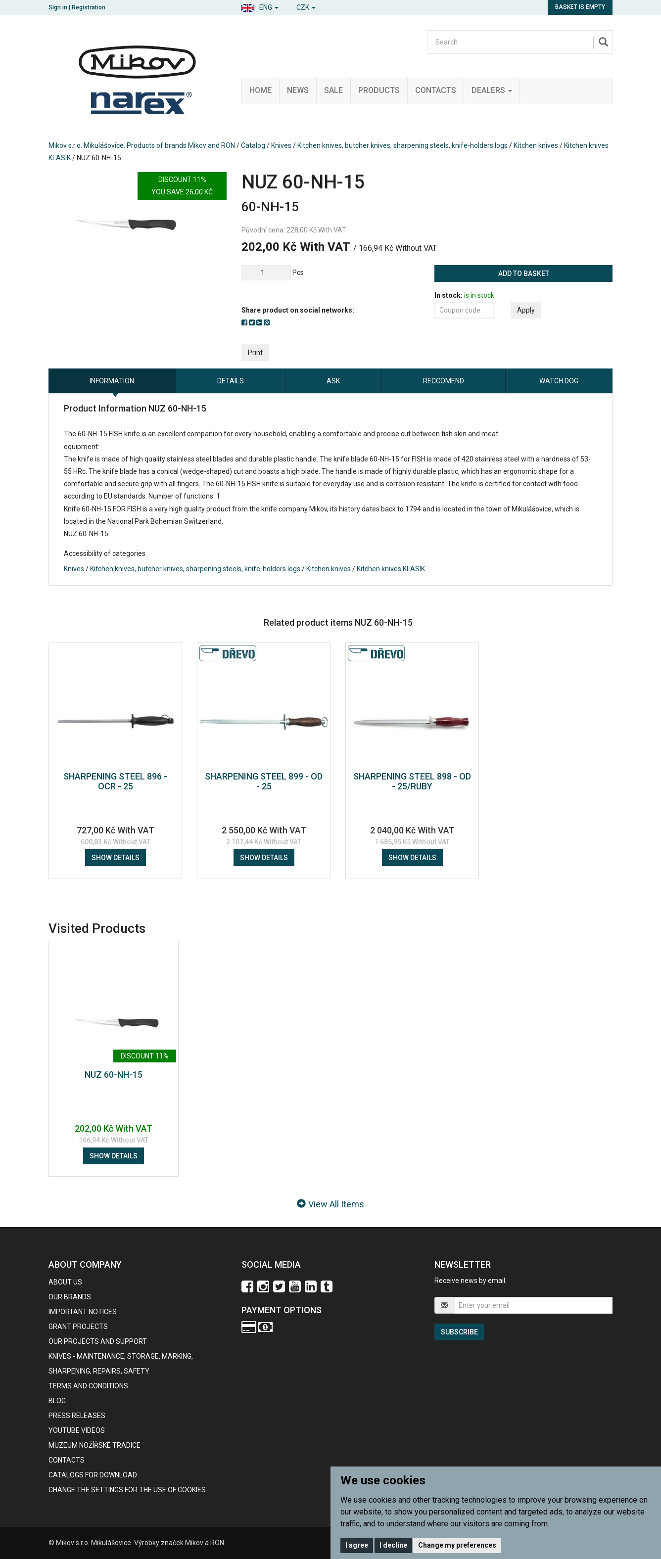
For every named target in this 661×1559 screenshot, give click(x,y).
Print (255, 353)
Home (260, 90)
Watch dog (558, 381)
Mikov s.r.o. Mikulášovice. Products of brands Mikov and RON (141, 145)
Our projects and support (97, 1341)
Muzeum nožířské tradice (94, 1445)
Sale (333, 90)
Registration (88, 7)
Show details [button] (116, 858)
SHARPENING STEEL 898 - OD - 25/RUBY (412, 781)
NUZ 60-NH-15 (113, 1074)
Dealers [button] (492, 90)
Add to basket (523, 273)
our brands (69, 1297)
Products (379, 90)
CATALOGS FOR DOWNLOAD (92, 1475)
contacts (66, 1460)
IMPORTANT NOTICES (82, 1312)
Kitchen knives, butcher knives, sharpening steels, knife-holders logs (402, 145)
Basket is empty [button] (580, 6)
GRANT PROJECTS (78, 1326)
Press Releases (76, 1416)
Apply (526, 310)
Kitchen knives (537, 145)
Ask (333, 381)
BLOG (57, 1401)
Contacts (435, 90)
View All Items (330, 1204)
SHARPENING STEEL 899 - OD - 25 (264, 781)
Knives (281, 145)
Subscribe (459, 1332)
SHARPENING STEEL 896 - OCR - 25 (115, 781)
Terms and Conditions (88, 1386)
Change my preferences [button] (457, 1545)
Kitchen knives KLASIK (391, 569)
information (112, 381)
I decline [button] (393, 1545)
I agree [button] (356, 1545)
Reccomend (443, 381)
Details (230, 381)
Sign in (57, 7)
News (298, 90)
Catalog (253, 145)
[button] (259, 6)
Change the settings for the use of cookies (127, 1490)
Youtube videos (76, 1430)
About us (65, 1282)
